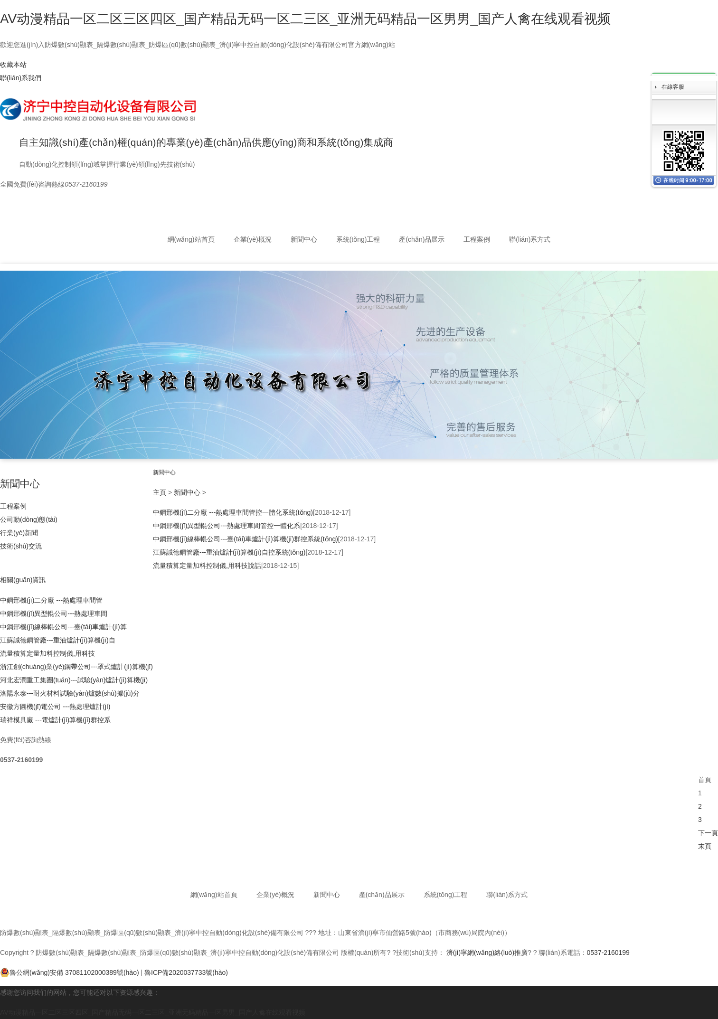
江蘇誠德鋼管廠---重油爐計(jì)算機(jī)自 (57, 640)
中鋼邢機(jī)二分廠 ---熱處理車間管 (51, 600)
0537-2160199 (608, 952)
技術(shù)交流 (21, 546)
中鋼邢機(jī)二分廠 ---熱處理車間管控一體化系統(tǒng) (233, 512)
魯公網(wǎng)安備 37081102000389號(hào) (69, 972)
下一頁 (708, 833)
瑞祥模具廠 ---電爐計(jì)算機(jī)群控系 (55, 720)
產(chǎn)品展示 (421, 239)
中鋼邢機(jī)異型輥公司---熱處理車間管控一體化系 (226, 525)
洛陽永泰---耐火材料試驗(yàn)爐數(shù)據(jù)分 (70, 693)
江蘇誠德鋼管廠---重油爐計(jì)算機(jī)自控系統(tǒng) (229, 552)
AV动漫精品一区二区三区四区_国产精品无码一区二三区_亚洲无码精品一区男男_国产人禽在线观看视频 (305, 18)
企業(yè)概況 (253, 239)
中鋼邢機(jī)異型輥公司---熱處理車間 (53, 613)
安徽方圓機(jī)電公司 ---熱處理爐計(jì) (55, 706)
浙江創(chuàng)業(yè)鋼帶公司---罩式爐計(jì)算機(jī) (76, 666)
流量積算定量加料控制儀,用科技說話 (207, 565)
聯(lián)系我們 (20, 78)
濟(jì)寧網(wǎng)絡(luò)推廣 (487, 952)
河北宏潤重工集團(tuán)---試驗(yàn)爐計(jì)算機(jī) (74, 680)
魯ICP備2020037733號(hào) (186, 972)
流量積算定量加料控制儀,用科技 (47, 653)
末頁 (704, 846)
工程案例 (476, 239)
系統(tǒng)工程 (358, 239)
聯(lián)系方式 (529, 239)
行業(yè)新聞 (19, 533)
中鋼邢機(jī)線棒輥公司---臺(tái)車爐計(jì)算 (63, 627)
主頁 (159, 492)
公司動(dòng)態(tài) (28, 519)
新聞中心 (304, 239)
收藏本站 (13, 64)
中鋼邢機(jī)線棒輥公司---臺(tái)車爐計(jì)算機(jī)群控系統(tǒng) (245, 539)
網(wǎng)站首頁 (191, 239)
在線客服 (672, 87)
